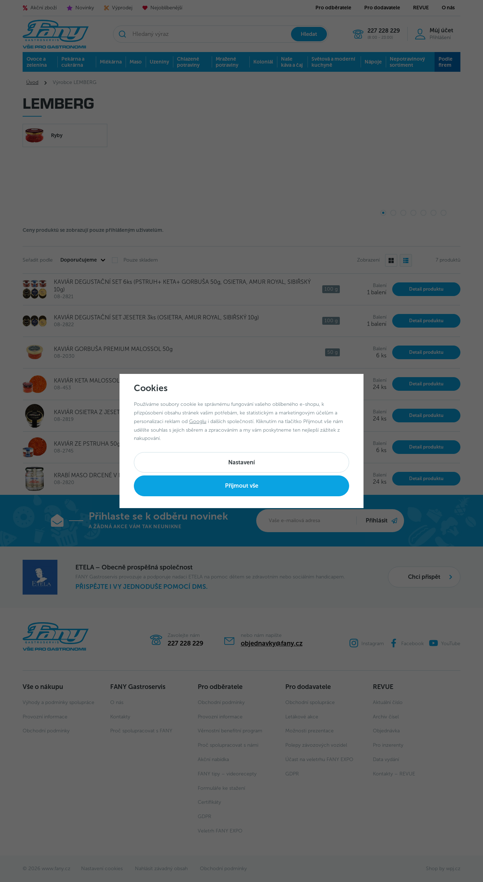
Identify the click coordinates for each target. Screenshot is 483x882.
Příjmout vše (241, 486)
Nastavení (241, 462)
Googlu (197, 421)
